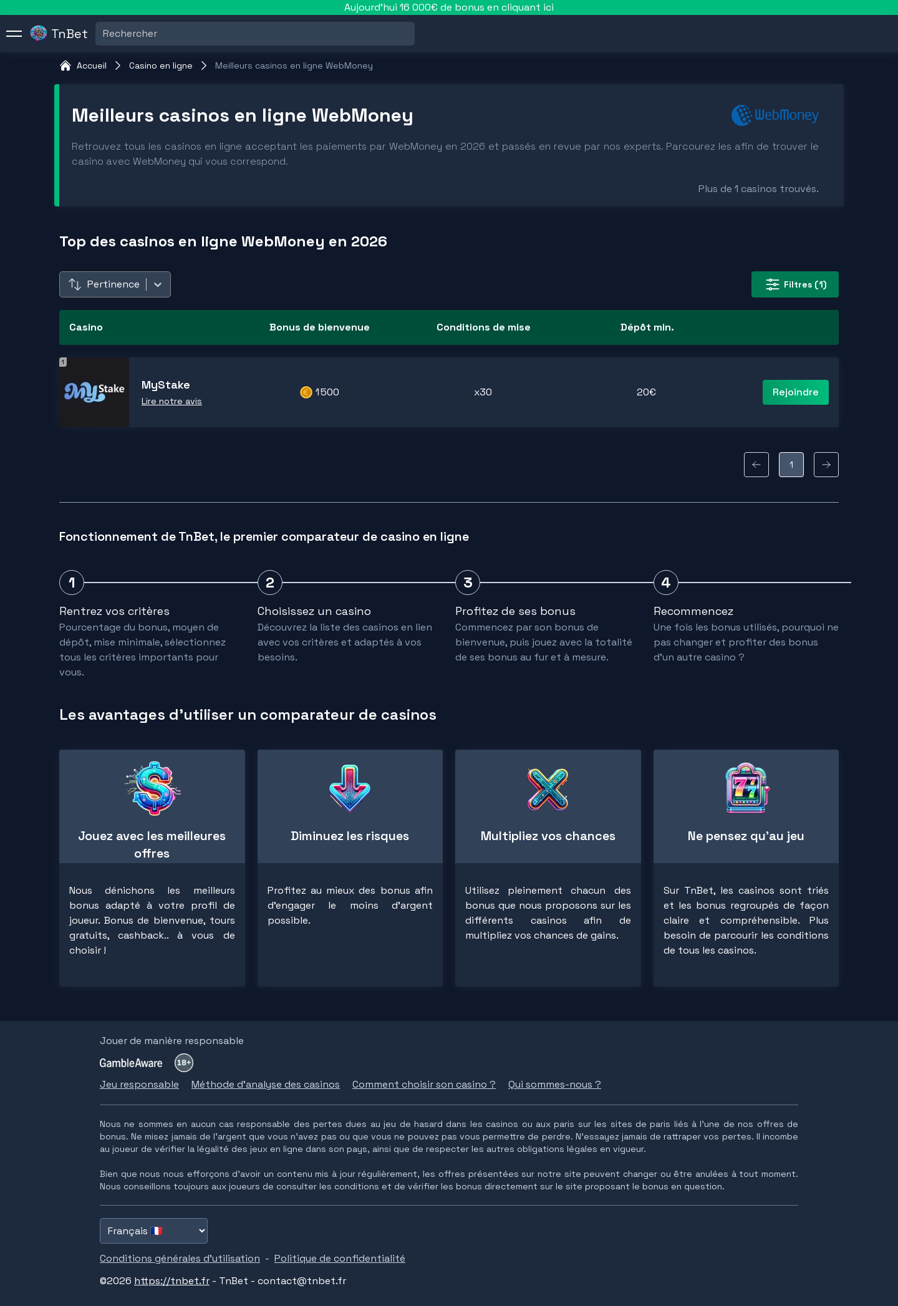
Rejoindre (796, 392)
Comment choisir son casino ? (424, 1084)
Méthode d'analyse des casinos (265, 1084)
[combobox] (104, 33)
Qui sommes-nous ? (554, 1084)
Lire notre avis (172, 401)
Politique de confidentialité (339, 1258)
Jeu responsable (139, 1084)
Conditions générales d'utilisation (180, 1258)
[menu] (14, 33)
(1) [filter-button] (795, 284)
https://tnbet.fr (172, 1280)
